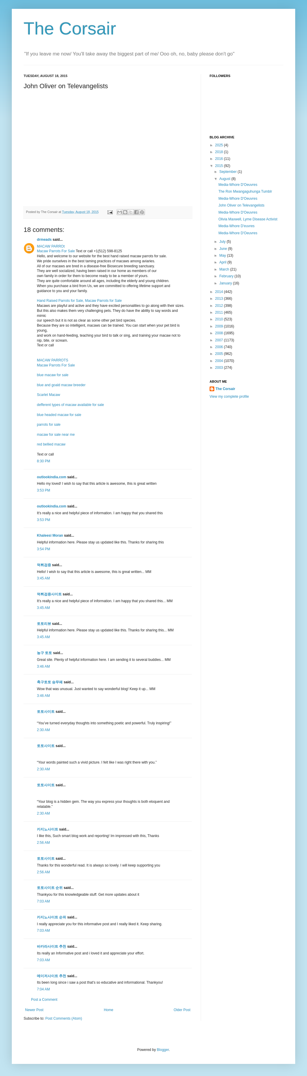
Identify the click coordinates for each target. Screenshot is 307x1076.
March (224, 269)
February (226, 276)
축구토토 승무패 (50, 682)
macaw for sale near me (56, 435)
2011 (219, 312)
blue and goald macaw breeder (61, 385)
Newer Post (34, 1010)
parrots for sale (49, 424)
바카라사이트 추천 (51, 946)
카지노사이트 (47, 829)
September (228, 172)
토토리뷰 (44, 624)
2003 (219, 368)
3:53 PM (43, 490)
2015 (219, 166)
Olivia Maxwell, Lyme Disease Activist (247, 219)
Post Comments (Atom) (63, 1018)
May (223, 255)
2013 (219, 299)
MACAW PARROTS (52, 360)
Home (108, 1010)
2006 (219, 347)
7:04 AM (43, 989)
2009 (219, 326)
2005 (219, 354)
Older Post (182, 1010)
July (223, 242)
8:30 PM (43, 461)
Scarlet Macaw (48, 395)
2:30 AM (43, 730)
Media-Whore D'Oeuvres (237, 185)
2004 (219, 361)
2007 (219, 340)
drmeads (44, 240)
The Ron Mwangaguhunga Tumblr (245, 191)
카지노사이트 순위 (51, 917)
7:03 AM (43, 901)
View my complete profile (229, 396)
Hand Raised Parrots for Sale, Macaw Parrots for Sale (79, 301)
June (223, 249)
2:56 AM (43, 843)
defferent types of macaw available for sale (70, 405)
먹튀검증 (44, 565)
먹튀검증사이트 (49, 594)
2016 (219, 159)
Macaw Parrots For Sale (56, 251)
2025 (219, 145)
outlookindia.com (51, 477)
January (226, 283)
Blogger (163, 1050)
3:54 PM (43, 549)
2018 (219, 152)
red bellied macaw (51, 444)
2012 (219, 306)
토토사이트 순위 (50, 888)
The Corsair (70, 28)
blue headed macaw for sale (59, 415)
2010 (219, 319)
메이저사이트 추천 (51, 976)
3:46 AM (43, 666)
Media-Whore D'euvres (236, 226)
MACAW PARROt (51, 246)
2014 (219, 292)
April (223, 262)
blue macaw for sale (52, 375)
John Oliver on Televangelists (241, 205)
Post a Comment (44, 1000)
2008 (219, 333)
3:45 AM (43, 578)
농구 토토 (44, 653)
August (225, 179)
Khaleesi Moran (50, 535)
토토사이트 (46, 712)
